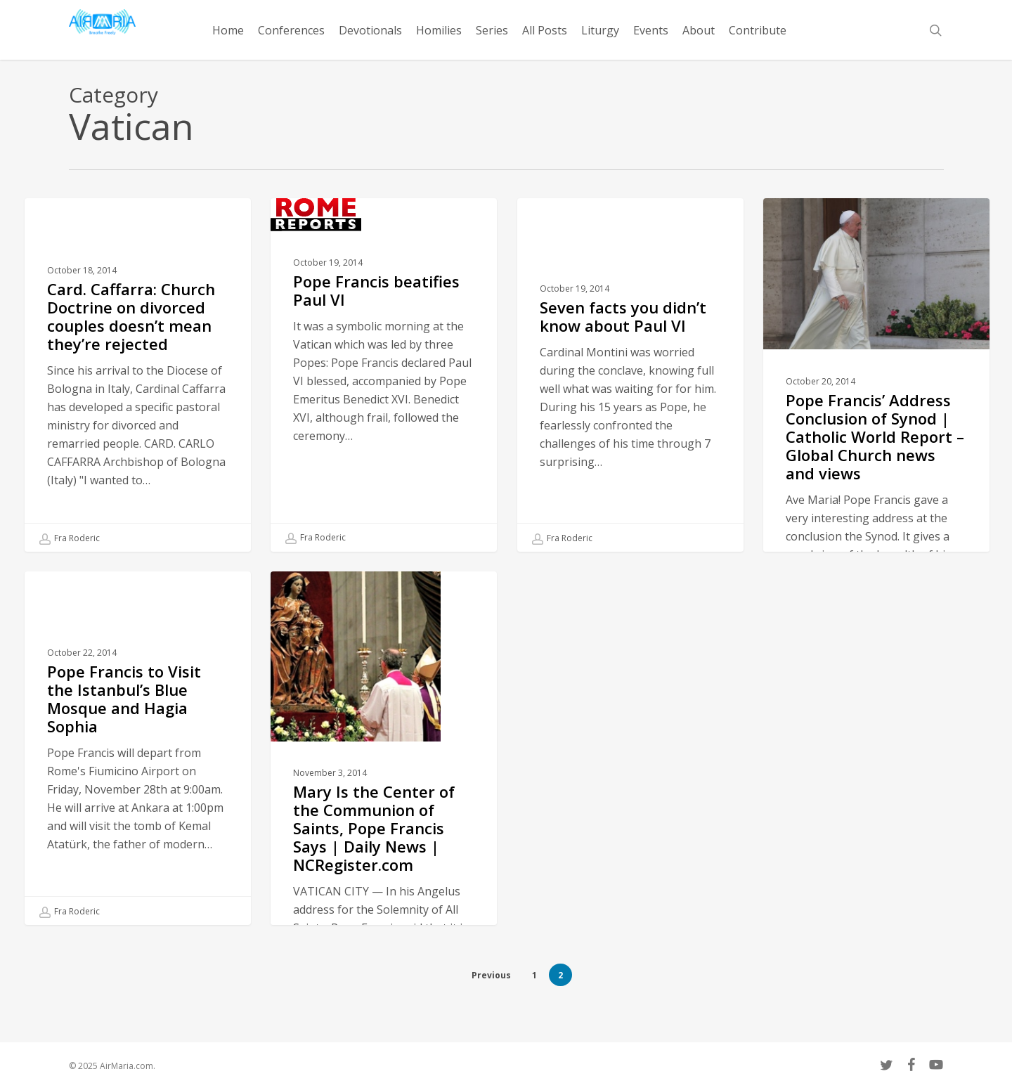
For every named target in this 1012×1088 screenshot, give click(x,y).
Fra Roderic (69, 538)
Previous (491, 975)
